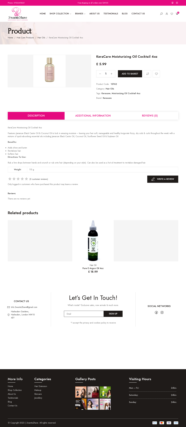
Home (10, 37)
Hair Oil (93, 265)
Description (36, 116)
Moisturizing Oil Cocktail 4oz (126, 93)
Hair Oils (41, 37)
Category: (100, 88)
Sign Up (113, 314)
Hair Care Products (25, 37)
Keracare (106, 93)
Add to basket (130, 73)
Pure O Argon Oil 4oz (93, 268)
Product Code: (102, 84)
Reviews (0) (150, 116)
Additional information (93, 116)
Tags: (98, 93)
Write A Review (162, 179)
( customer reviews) (38, 179)
